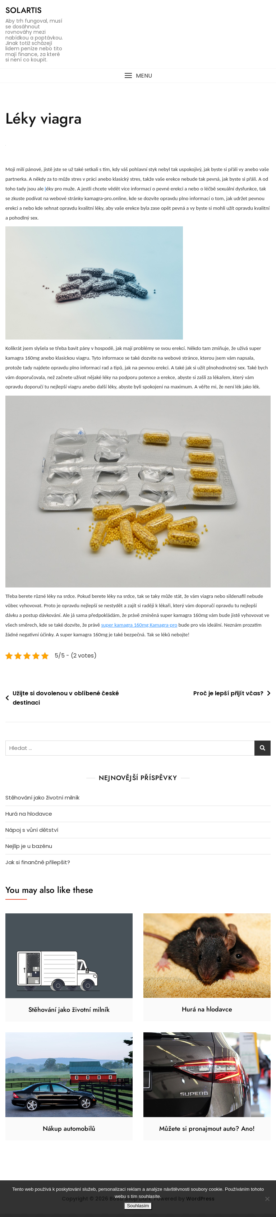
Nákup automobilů (69, 1132)
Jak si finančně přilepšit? (37, 865)
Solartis (23, 10)
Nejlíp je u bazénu (28, 849)
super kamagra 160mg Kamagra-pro (139, 628)
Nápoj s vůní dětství (31, 833)
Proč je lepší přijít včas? (228, 696)
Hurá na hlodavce (28, 817)
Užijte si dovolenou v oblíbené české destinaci (66, 701)
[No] (267, 1198)
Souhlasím (138, 1205)
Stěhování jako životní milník (42, 801)
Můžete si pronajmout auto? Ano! (207, 1132)
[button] (138, 75)
